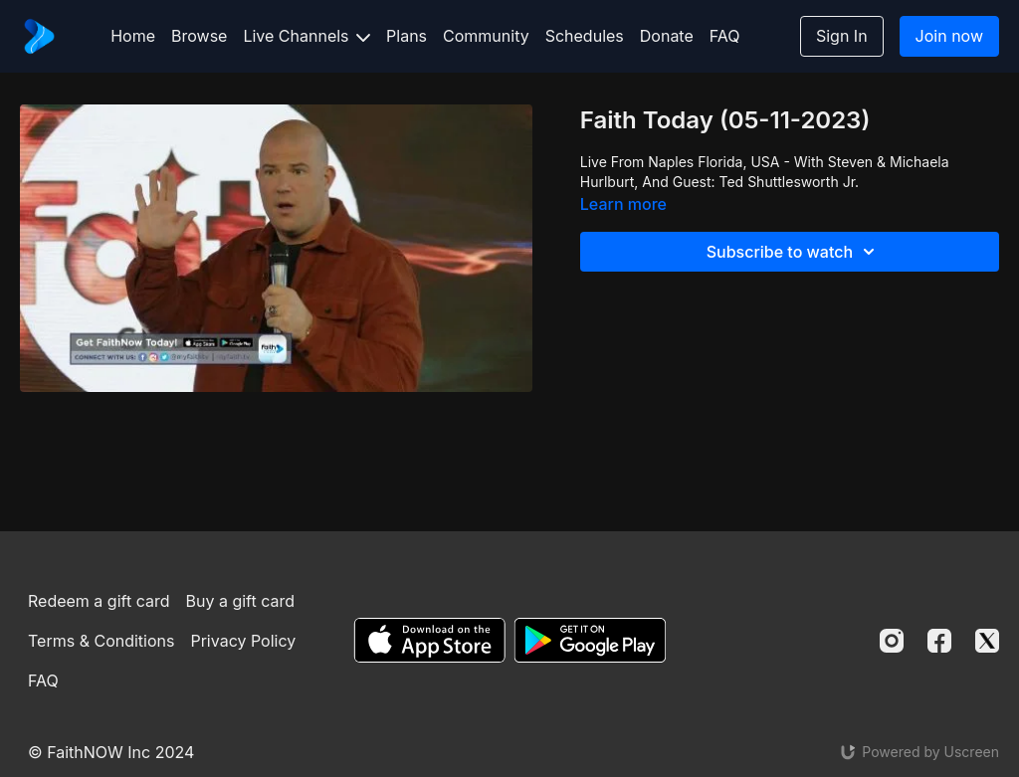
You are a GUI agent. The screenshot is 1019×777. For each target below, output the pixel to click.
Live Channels (306, 36)
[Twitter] (987, 641)
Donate (667, 36)
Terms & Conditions (101, 641)
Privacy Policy (243, 641)
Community (486, 36)
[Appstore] (429, 640)
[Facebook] (939, 641)
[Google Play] (590, 640)
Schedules (584, 36)
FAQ (725, 36)
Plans (406, 36)
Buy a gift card (240, 601)
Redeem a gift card (98, 601)
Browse (199, 36)
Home (132, 36)
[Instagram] (892, 641)
